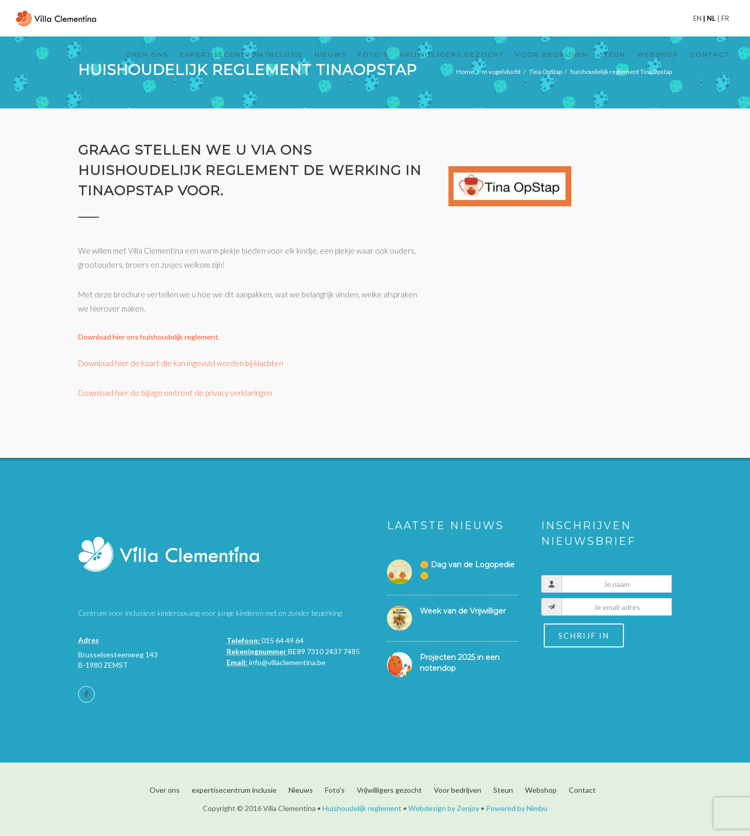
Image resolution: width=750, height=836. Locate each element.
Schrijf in (583, 635)
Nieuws (301, 789)
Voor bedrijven (457, 789)
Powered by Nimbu (516, 808)
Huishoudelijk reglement (362, 808)
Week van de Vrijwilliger (463, 611)
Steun (503, 789)
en (698, 18)
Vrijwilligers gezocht (389, 789)
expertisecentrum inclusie (234, 789)
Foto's (335, 789)
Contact (582, 789)
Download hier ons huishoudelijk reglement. (149, 336)
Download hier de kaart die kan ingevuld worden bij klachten (180, 363)
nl (711, 18)
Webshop (541, 789)
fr (724, 18)
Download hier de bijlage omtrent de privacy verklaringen (175, 392)
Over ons (164, 789)
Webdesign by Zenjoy (443, 808)
